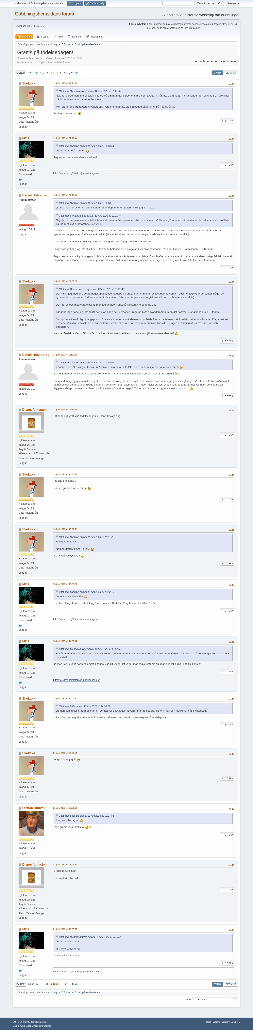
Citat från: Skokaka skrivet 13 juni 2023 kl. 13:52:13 (86, 592)
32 (65, 72)
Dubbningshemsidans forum (44, 13)
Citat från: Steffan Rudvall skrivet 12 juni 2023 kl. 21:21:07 (90, 91)
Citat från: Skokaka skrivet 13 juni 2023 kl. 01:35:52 (86, 362)
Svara (217, 73)
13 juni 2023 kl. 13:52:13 (65, 529)
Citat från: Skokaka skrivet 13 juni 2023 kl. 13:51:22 (86, 537)
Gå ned (20, 73)
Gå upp (20, 984)
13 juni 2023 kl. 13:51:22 (65, 474)
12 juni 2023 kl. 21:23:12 (65, 83)
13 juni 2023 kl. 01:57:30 (65, 355)
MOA (25, 138)
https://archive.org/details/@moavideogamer (76, 173)
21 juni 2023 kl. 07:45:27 (65, 864)
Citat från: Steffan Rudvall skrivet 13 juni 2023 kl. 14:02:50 (90, 649)
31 (61, 72)
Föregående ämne (206, 61)
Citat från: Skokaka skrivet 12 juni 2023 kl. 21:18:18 (86, 203)
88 (72, 72)
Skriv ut (231, 73)
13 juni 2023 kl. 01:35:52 (65, 281)
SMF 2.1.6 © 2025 (21, 1022)
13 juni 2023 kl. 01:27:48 (65, 195)
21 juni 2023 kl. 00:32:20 (65, 808)
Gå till (188, 999)
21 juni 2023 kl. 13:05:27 (65, 929)
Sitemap (47, 1026)
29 (50, 72)
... (43, 72)
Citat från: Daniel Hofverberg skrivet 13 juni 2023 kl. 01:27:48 (91, 289)
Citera (227, 121)
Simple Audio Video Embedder (27, 1026)
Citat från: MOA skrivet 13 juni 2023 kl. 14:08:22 (84, 706)
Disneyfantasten (34, 409)
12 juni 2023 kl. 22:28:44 (65, 138)
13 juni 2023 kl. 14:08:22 (65, 641)
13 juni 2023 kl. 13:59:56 (65, 584)
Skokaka (28, 83)
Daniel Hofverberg (35, 195)
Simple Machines (39, 1022)
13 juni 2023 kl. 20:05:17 (65, 698)
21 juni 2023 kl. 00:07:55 (65, 753)
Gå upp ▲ (235, 1022)
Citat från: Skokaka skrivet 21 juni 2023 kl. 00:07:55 (86, 815)
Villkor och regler (221, 1022)
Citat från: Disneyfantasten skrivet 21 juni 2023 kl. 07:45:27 (90, 937)
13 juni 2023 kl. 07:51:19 (65, 409)
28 (46, 72)
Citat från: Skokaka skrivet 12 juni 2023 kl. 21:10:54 (86, 146)
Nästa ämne (228, 61)
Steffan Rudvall (33, 808)
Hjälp (208, 1022)
